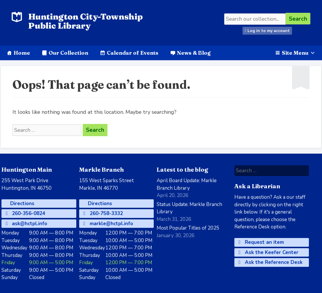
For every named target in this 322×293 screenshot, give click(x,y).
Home (22, 52)
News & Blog (193, 52)
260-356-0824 (25, 213)
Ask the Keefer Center (268, 252)
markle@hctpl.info (108, 223)
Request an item (261, 242)
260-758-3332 (103, 213)
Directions (21, 203)
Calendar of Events (132, 52)
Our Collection (68, 52)
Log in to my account (267, 30)
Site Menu (298, 52)
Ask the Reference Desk (270, 262)
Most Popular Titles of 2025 (188, 228)
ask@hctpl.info (26, 223)
